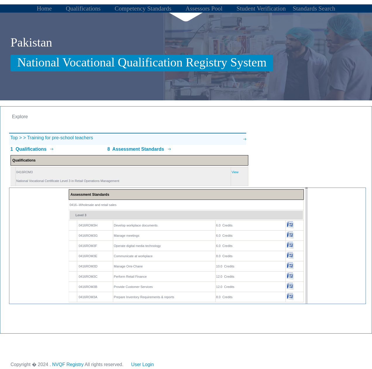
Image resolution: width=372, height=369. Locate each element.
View (235, 172)
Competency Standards (143, 8)
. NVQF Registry (66, 364)
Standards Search (314, 8)
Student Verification (261, 8)
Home (44, 8)
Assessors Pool (204, 8)
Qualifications (83, 8)
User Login (142, 364)
